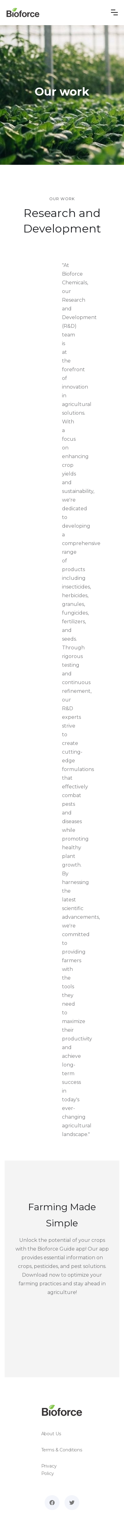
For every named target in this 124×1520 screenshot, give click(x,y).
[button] (114, 12)
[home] (23, 12)
